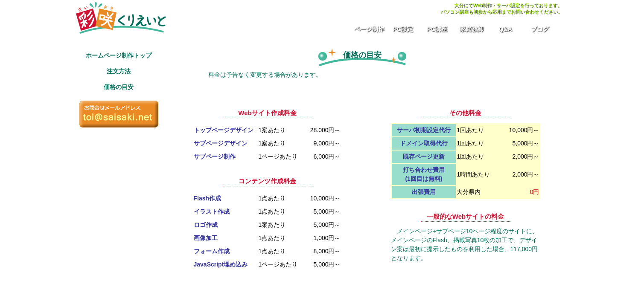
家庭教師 (472, 29)
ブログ (540, 29)
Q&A (505, 29)
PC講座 (437, 29)
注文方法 (119, 71)
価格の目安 (119, 87)
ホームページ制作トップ (118, 55)
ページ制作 (369, 29)
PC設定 (403, 29)
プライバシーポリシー (100, 298)
